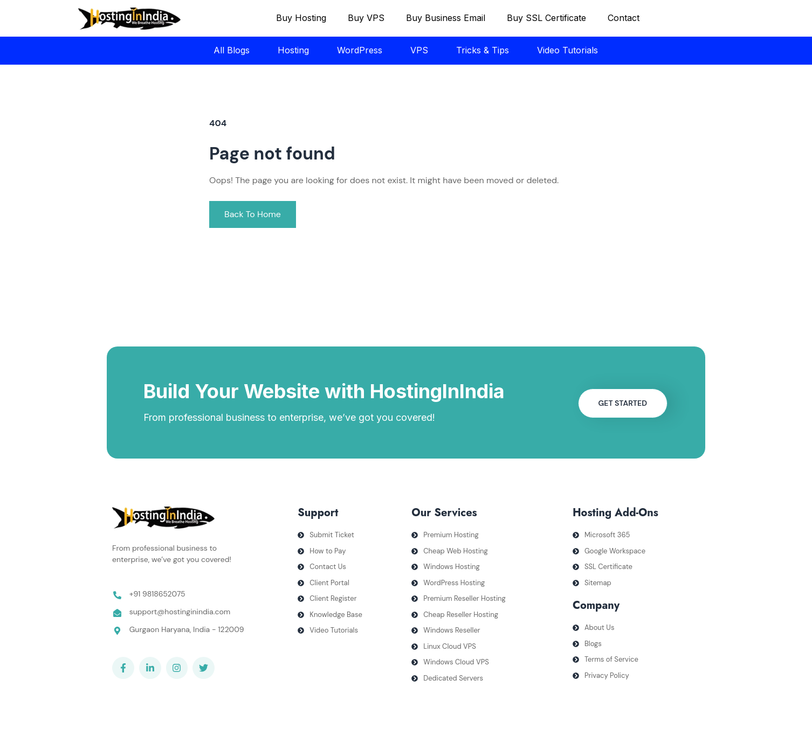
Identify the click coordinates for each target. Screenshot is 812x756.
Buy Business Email (445, 17)
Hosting (293, 50)
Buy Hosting (301, 17)
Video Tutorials (567, 50)
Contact (623, 17)
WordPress (359, 50)
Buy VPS (366, 17)
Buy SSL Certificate (546, 17)
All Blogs (232, 50)
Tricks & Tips (482, 50)
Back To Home (252, 214)
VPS (419, 50)
